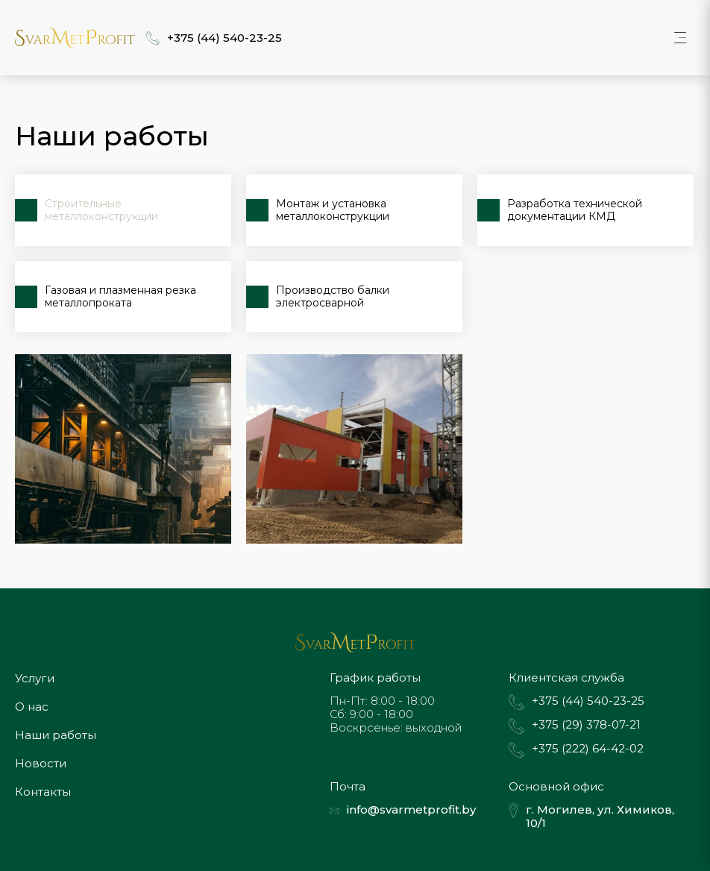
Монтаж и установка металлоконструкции (332, 210)
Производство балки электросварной (332, 296)
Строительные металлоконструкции (101, 210)
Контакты (43, 791)
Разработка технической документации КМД (574, 210)
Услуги (34, 678)
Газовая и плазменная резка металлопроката (120, 296)
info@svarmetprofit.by (411, 810)
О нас (31, 706)
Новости (40, 763)
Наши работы (55, 735)
